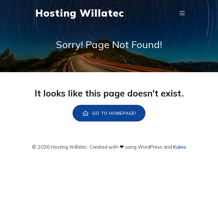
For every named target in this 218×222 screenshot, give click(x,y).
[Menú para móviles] (182, 13)
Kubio (179, 147)
